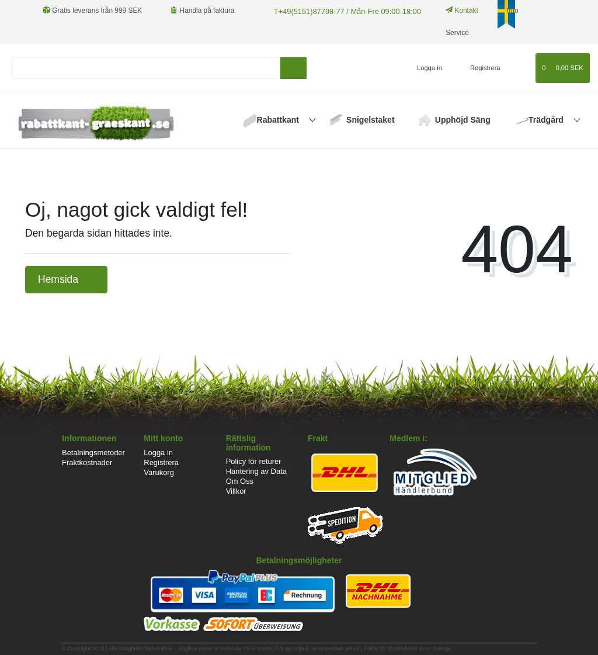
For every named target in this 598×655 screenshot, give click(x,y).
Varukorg (159, 472)
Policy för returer (253, 461)
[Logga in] (424, 67)
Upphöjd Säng (463, 119)
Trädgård (547, 119)
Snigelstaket (370, 119)
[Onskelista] (521, 67)
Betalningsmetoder (93, 452)
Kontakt (454, 10)
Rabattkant (279, 119)
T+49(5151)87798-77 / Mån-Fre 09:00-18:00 (341, 10)
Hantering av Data (256, 471)
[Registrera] (478, 67)
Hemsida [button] (66, 279)
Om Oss (239, 481)
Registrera (161, 462)
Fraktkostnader (87, 462)
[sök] (293, 68)
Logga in (158, 452)
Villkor (236, 491)
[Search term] (146, 68)
